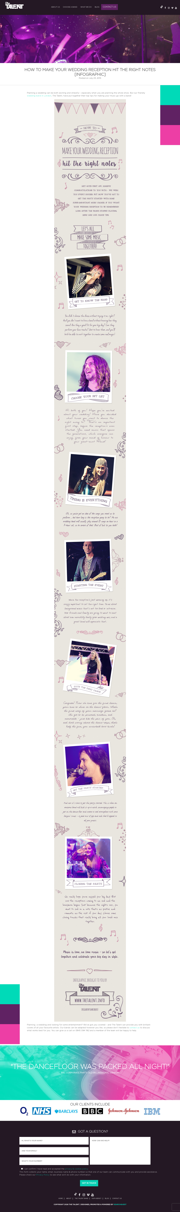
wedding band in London (39, 96)
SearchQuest (120, 1204)
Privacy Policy (42, 1175)
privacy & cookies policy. (77, 1169)
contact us (135, 1028)
